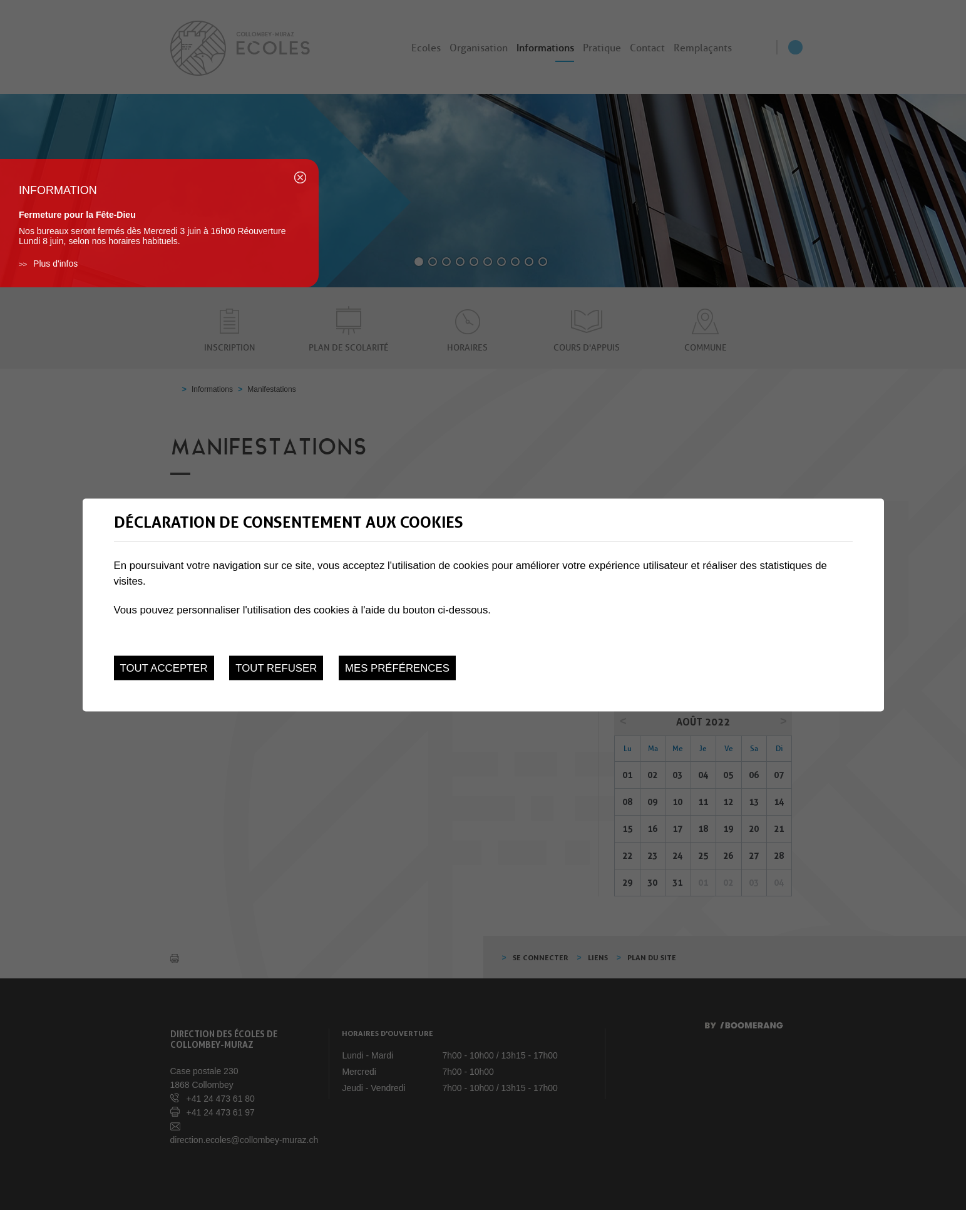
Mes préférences (397, 668)
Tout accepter (164, 668)
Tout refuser (276, 668)
